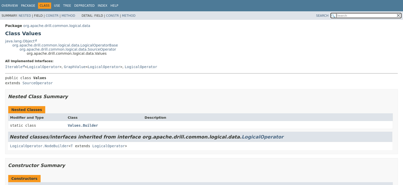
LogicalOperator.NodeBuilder (39, 146)
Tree (67, 5)
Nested (25, 15)
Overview (10, 5)
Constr (52, 15)
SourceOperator (37, 83)
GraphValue (75, 67)
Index (102, 5)
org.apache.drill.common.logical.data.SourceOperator (68, 49)
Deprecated (84, 5)
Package (28, 5)
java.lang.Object (19, 41)
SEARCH (322, 15)
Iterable (13, 67)
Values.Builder (83, 125)
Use (57, 5)
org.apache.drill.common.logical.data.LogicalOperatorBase (65, 45)
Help (114, 5)
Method (68, 15)
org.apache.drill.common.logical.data (56, 26)
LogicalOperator (43, 67)
